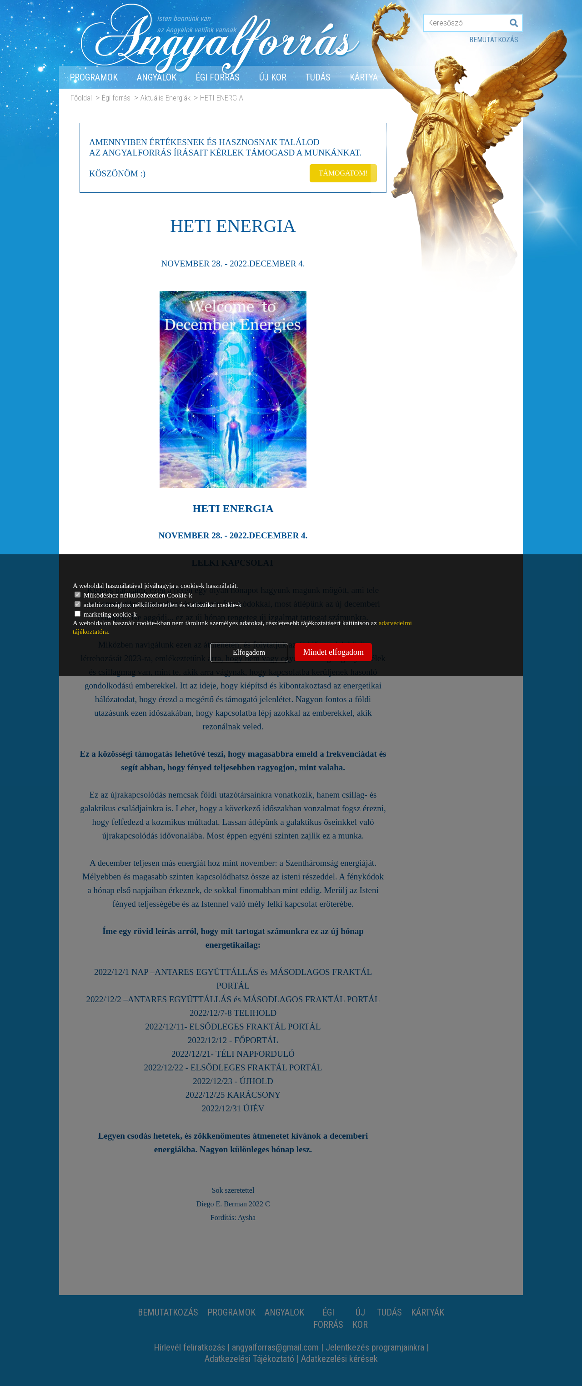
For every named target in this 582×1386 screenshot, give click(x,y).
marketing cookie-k (106, 614)
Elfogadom (249, 652)
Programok (94, 77)
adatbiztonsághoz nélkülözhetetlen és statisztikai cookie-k (158, 604)
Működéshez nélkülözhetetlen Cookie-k (133, 595)
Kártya (364, 77)
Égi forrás (218, 77)
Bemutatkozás (493, 39)
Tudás (318, 77)
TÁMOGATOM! (342, 172)
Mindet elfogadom (333, 652)
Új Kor (272, 77)
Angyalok (156, 77)
